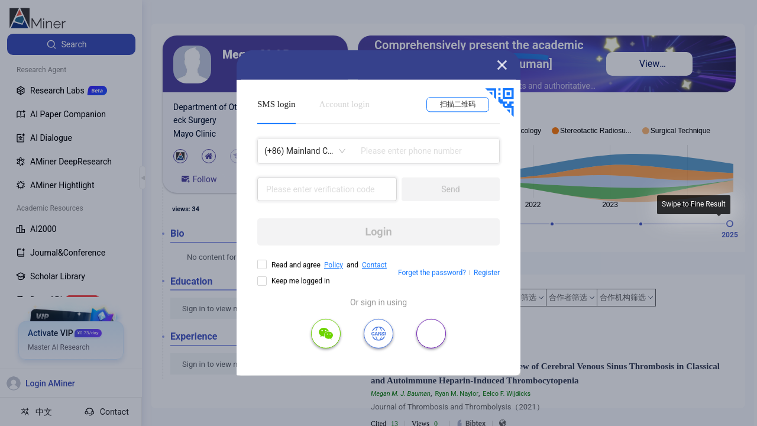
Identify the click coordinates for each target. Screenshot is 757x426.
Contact (374, 265)
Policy (333, 265)
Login (378, 231)
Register (487, 273)
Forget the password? (432, 273)
